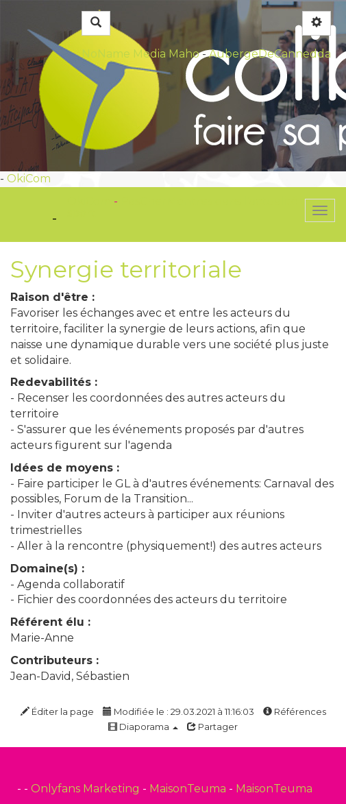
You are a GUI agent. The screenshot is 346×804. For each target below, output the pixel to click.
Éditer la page (57, 711)
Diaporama (143, 726)
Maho (184, 53)
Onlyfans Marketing (87, 788)
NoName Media (124, 53)
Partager (212, 726)
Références (294, 711)
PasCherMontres (168, 201)
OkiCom (29, 178)
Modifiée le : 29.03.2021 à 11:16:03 (178, 711)
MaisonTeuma (189, 788)
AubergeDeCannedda (270, 53)
